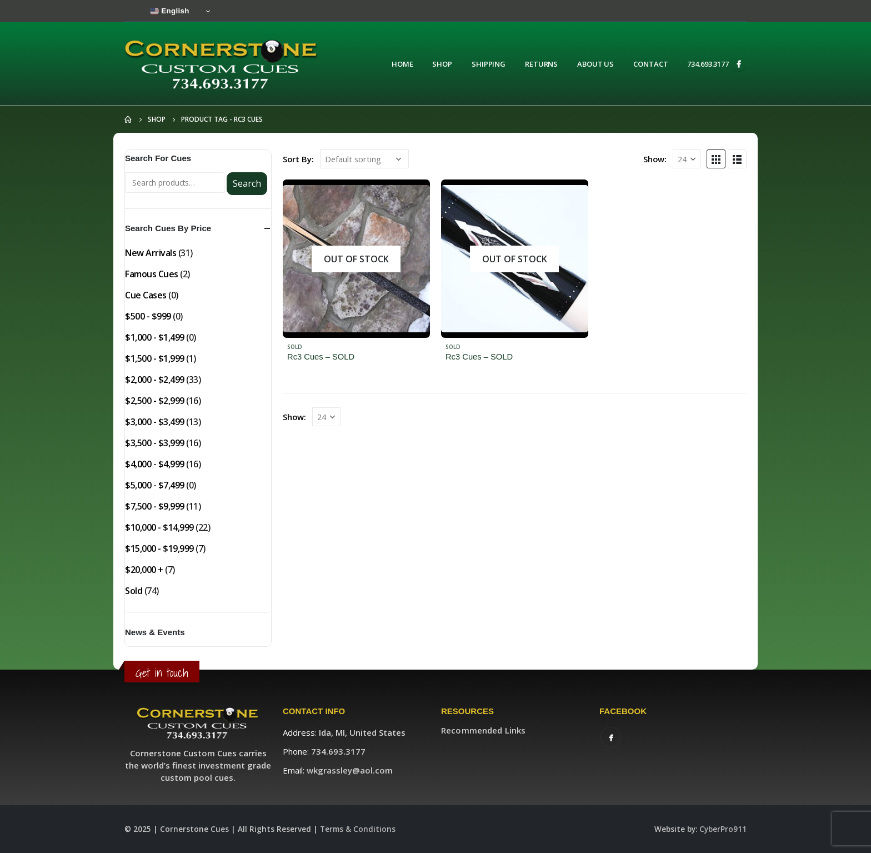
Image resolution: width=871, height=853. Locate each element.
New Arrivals (150, 253)
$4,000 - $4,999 (154, 464)
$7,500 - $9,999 (154, 506)
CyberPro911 (723, 829)
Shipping (488, 64)
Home (402, 64)
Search (247, 183)
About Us (595, 64)
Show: (655, 158)
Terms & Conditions (358, 829)
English (169, 11)
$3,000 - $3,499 (154, 422)
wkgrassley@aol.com (350, 770)
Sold (294, 347)
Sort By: (298, 158)
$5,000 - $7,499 (154, 485)
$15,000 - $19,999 (159, 548)
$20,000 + (144, 569)
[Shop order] (364, 158)
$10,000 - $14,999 (159, 527)
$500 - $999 (148, 316)
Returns (541, 64)
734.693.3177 (708, 64)
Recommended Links (483, 730)
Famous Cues (151, 274)
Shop (442, 64)
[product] (356, 258)
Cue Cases (146, 295)
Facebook (610, 737)
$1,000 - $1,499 (154, 337)
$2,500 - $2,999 (154, 401)
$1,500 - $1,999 (154, 358)
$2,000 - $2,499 (154, 379)
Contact (650, 64)
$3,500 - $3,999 (154, 443)
